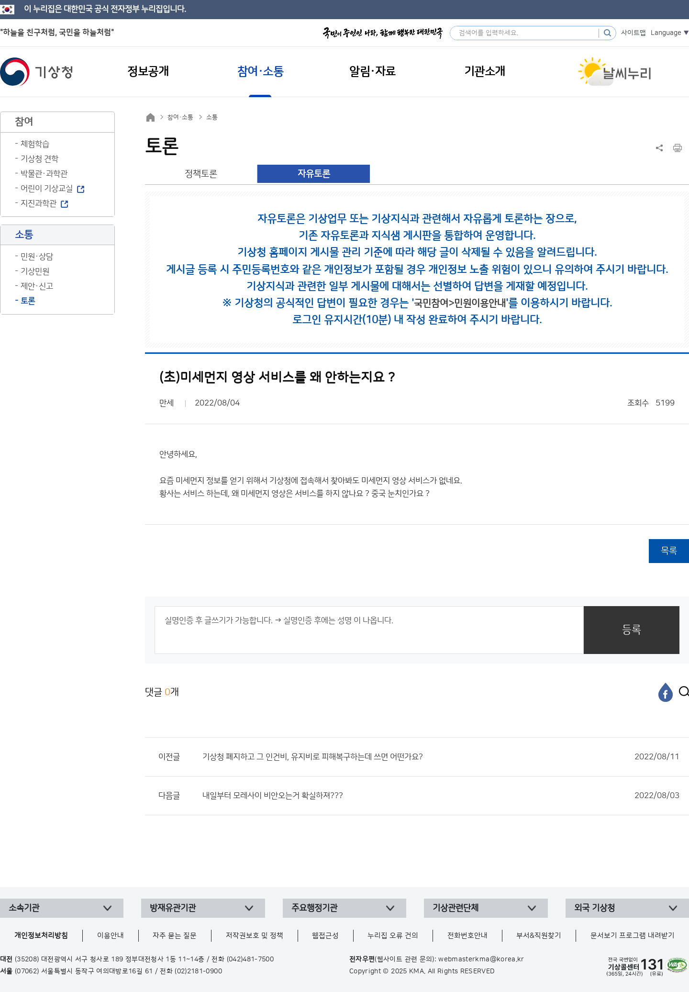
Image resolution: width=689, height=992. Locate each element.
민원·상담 (37, 256)
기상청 (36, 71)
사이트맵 (633, 33)
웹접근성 (325, 936)
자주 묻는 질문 (175, 936)
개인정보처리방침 (41, 936)
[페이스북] (665, 692)
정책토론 (201, 174)
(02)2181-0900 (198, 971)
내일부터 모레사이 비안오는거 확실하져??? (440, 796)
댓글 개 (162, 692)
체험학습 (35, 144)
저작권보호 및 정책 (254, 936)
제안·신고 (37, 286)
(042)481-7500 (250, 959)
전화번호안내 (467, 936)
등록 (631, 630)
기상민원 (35, 271)
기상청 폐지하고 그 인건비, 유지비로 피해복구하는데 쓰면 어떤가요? (440, 757)
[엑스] (682, 692)
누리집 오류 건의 (392, 936)
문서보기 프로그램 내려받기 (632, 936)
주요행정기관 (314, 908)
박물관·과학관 (44, 173)
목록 (669, 551)
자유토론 (314, 174)
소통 (212, 117)
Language (666, 33)
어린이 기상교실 (47, 188)
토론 (28, 301)
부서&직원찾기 (538, 936)
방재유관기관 (173, 908)
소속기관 (24, 908)
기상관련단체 (455, 908)
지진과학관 (38, 203)
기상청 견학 (39, 159)
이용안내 (110, 936)
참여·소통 (180, 117)
